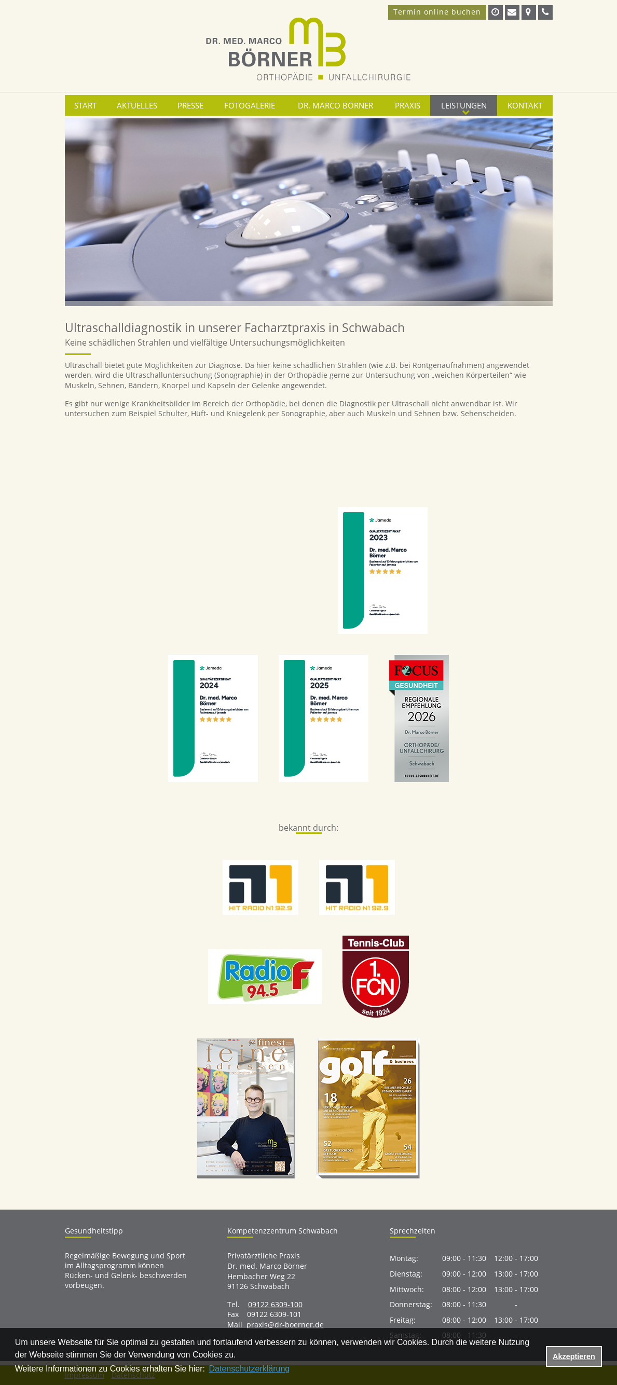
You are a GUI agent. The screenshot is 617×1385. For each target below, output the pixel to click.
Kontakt (525, 105)
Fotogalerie (249, 105)
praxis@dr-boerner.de (285, 1324)
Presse (190, 105)
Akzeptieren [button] (574, 1356)
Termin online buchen (437, 12)
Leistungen (464, 105)
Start (85, 105)
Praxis (407, 105)
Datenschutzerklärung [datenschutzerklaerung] (249, 1368)
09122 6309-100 (275, 1304)
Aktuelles (137, 105)
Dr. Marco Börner (335, 105)
